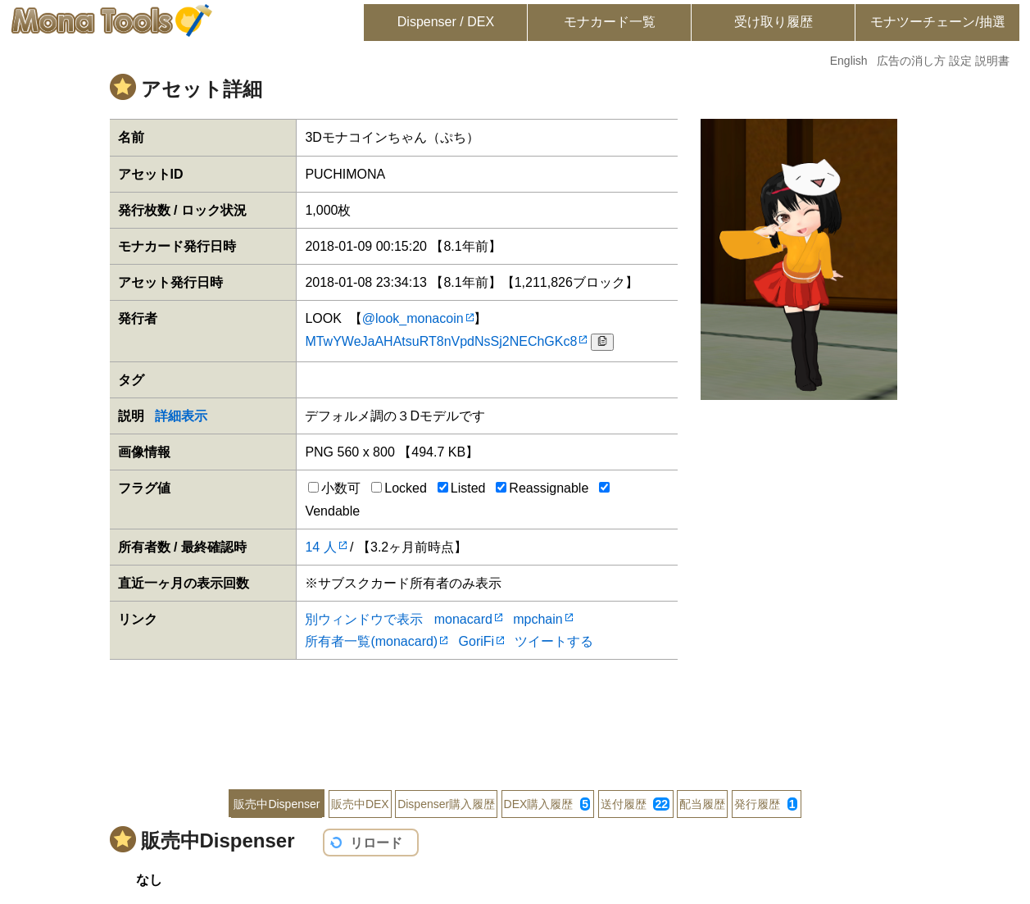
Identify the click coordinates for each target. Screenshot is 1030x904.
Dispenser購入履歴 (446, 804)
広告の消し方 (911, 60)
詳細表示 (181, 416)
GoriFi (477, 641)
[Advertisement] (515, 713)
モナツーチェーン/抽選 (937, 22)
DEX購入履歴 (547, 804)
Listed (462, 488)
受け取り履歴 (773, 22)
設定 (960, 60)
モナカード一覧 (610, 22)
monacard (463, 619)
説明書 (992, 60)
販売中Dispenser (277, 804)
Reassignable (542, 488)
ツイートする (554, 641)
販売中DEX (360, 804)
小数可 (334, 488)
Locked (399, 488)
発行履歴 (765, 804)
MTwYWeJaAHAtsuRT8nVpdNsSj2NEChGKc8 (441, 341)
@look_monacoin (413, 318)
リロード (376, 843)
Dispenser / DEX (445, 22)
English (849, 60)
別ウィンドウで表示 (364, 619)
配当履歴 (702, 804)
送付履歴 (635, 804)
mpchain (537, 619)
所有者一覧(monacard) (371, 641)
